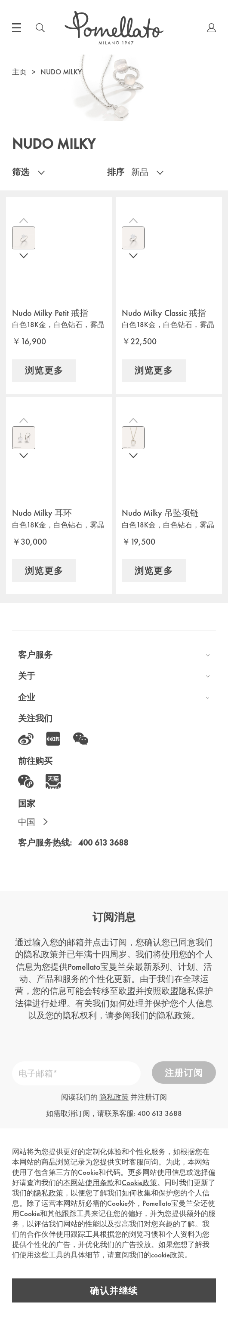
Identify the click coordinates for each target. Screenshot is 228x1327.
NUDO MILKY (61, 72)
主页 (19, 72)
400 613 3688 (103, 842)
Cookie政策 (139, 1181)
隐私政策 (41, 954)
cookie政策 (168, 1253)
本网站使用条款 (88, 1181)
